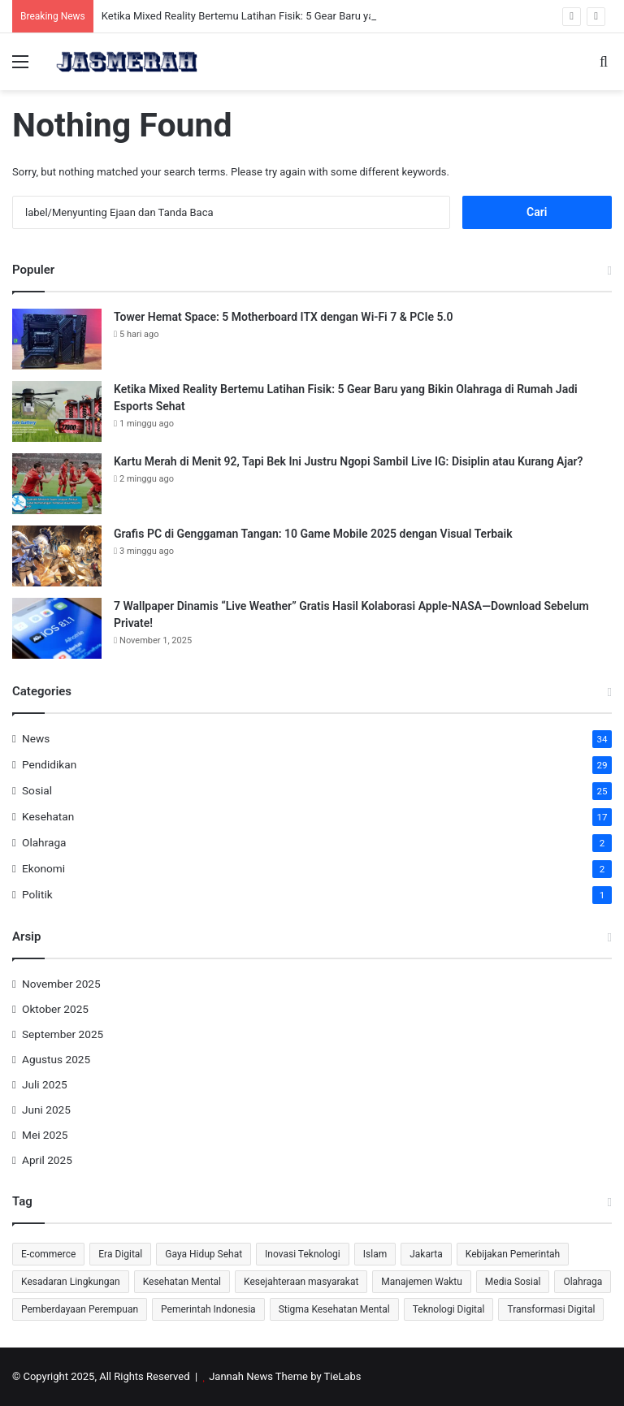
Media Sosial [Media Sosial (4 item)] (513, 1281)
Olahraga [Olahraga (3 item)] (582, 1281)
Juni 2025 (46, 1109)
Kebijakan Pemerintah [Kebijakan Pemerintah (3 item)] (513, 1254)
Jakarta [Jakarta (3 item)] (426, 1254)
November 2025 (61, 983)
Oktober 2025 (55, 1008)
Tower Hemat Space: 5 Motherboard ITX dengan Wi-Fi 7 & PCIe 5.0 (283, 316)
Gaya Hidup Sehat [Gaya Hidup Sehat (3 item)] (203, 1254)
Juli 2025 (44, 1084)
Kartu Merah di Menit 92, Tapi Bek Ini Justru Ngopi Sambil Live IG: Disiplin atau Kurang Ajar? (348, 461)
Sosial (37, 790)
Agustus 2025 (56, 1059)
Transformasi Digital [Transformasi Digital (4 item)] (551, 1309)
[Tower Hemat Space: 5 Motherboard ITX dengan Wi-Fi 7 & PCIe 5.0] (57, 339)
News (36, 738)
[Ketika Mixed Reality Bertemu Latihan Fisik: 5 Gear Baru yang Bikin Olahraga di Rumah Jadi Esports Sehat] (57, 411)
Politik (37, 894)
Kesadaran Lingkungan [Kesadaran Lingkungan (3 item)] (70, 1281)
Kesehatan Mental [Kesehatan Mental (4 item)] (182, 1281)
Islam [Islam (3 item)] (375, 1254)
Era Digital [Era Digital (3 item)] (120, 1254)
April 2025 (47, 1159)
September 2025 (62, 1033)
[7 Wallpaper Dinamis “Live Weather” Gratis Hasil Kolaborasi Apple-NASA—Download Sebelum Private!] (57, 628)
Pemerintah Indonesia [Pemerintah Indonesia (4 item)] (208, 1309)
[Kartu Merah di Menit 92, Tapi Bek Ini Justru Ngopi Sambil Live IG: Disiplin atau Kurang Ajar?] (57, 483)
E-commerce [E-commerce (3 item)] (48, 1254)
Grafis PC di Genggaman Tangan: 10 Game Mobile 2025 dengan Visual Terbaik (313, 533)
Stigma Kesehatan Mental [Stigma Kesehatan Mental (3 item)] (334, 1309)
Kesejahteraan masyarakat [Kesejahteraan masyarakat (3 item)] (301, 1281)
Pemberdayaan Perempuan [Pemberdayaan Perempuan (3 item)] (79, 1309)
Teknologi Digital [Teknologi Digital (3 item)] (449, 1309)
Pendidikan (49, 764)
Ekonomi (43, 868)
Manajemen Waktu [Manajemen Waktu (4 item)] (421, 1281)
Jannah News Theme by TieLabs (285, 1376)
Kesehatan (48, 816)
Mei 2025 (45, 1134)
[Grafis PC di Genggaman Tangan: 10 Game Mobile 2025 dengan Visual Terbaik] (57, 556)
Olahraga (44, 842)
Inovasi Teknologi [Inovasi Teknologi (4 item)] (302, 1254)
